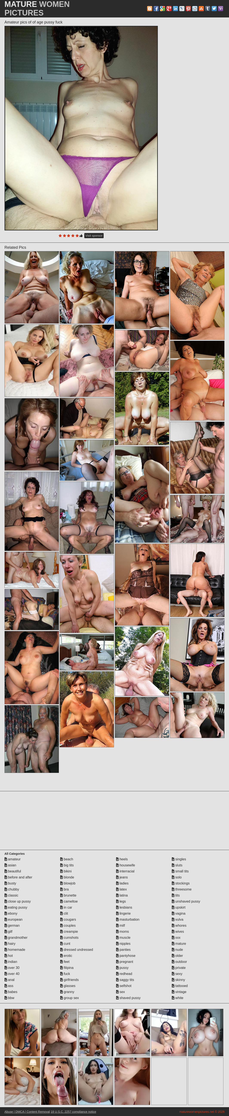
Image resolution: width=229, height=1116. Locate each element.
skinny (178, 980)
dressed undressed (76, 949)
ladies (122, 883)
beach (66, 859)
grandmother (16, 937)
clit (64, 913)
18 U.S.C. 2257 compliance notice (73, 1111)
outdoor (179, 962)
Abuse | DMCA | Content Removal (27, 1111)
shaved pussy (128, 998)
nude (177, 949)
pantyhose (125, 955)
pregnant (124, 962)
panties (123, 949)
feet (64, 962)
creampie (69, 931)
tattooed (180, 986)
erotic (66, 955)
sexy (177, 974)
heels (122, 859)
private (179, 968)
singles (179, 859)
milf (120, 925)
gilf (8, 931)
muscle (123, 937)
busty (10, 883)
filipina (67, 968)
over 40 (12, 974)
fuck (65, 974)
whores (179, 925)
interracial (125, 871)
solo (177, 877)
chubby (12, 889)
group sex (69, 998)
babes (11, 992)
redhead (124, 974)
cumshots (69, 937)
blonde (67, 877)
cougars (68, 919)
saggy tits (125, 980)
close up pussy (18, 901)
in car (66, 907)
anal (10, 980)
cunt (65, 943)
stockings (181, 883)
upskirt (179, 907)
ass (9, 986)
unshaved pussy (186, 901)
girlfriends (69, 980)
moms (122, 931)
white (177, 998)
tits (176, 895)
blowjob (67, 883)
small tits (180, 871)
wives (178, 931)
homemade (15, 949)
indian (11, 962)
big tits (67, 865)
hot (9, 955)
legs (121, 901)
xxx (176, 937)
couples (68, 925)
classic (11, 895)
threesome (182, 889)
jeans (122, 877)
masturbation (128, 919)
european (14, 919)
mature (179, 943)
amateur (13, 859)
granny (67, 992)
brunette (68, 895)
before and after (18, 877)
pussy (122, 968)
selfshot (124, 986)
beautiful (13, 871)
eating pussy (16, 907)
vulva (177, 919)
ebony (11, 913)
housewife (125, 865)
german (12, 925)
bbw (9, 998)
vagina (179, 913)
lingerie (123, 913)
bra (64, 889)
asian (10, 865)
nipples (123, 943)
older (177, 955)
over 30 (12, 968)
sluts (177, 865)
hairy (10, 943)
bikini (66, 871)
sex (120, 992)
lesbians (124, 907)
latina (122, 895)
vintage (179, 992)
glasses (67, 986)
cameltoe (69, 901)
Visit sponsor (94, 235)
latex (121, 889)
